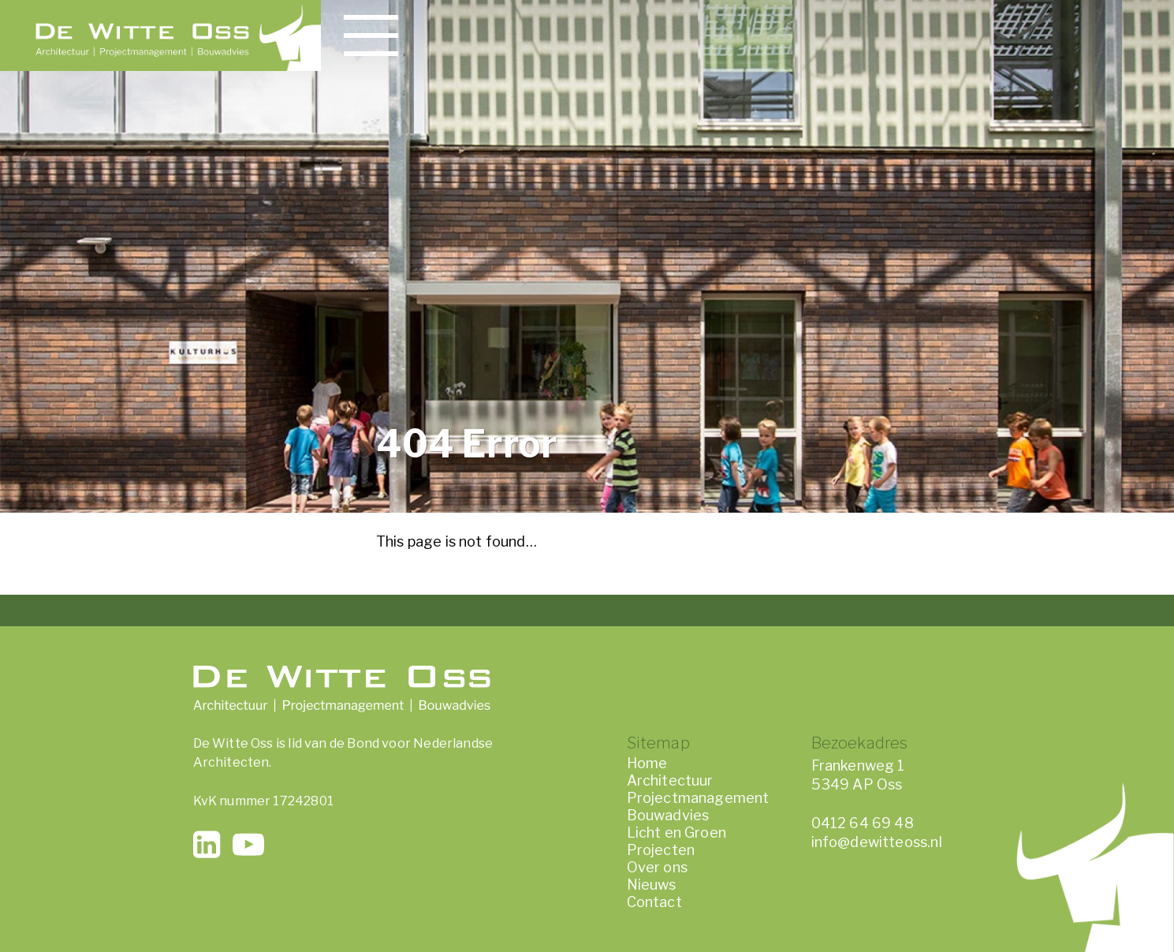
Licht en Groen (677, 832)
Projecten (661, 850)
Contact (654, 902)
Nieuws (651, 884)
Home (647, 763)
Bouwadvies (668, 815)
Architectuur (670, 780)
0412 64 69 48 (862, 823)
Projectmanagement (698, 798)
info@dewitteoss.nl (876, 842)
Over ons (657, 867)
